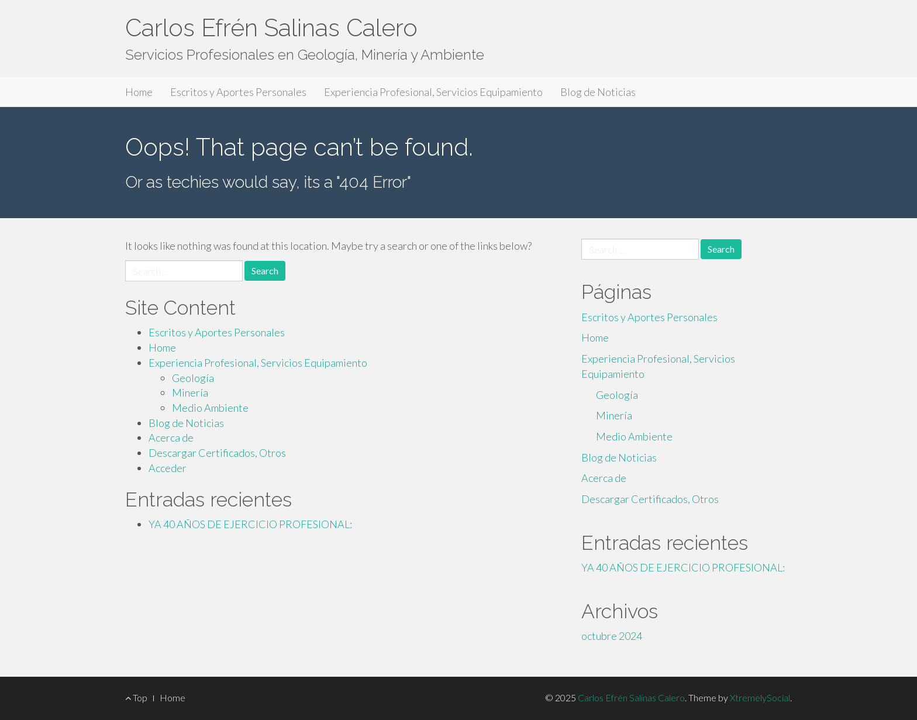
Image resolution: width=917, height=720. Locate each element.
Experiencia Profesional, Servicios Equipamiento (433, 91)
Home (139, 91)
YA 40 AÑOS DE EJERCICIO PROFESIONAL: (250, 524)
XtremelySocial (760, 697)
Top (136, 697)
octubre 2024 (611, 635)
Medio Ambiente (210, 407)
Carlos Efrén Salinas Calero (271, 27)
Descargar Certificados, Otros (217, 452)
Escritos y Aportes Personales (238, 91)
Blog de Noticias (598, 91)
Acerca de (171, 437)
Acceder (168, 467)
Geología (193, 377)
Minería (190, 392)
